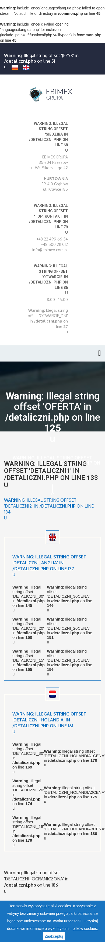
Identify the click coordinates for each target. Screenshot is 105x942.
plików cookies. (85, 928)
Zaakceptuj (54, 936)
